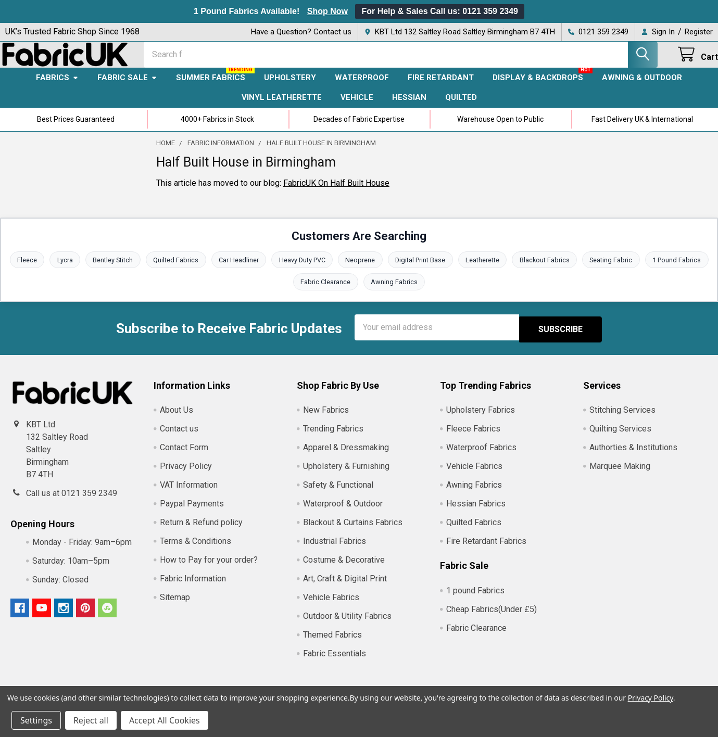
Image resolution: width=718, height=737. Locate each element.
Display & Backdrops (538, 87)
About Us (176, 419)
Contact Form (184, 456)
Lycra (61, 269)
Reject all (90, 720)
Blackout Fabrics (547, 269)
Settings (36, 720)
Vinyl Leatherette (282, 106)
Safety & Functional (338, 494)
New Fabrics (326, 419)
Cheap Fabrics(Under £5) (491, 617)
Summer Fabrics (210, 87)
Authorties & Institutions (633, 456)
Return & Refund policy (201, 531)
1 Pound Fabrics (682, 269)
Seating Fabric (615, 269)
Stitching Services (622, 419)
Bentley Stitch (110, 269)
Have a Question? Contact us (301, 31)
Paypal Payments (192, 512)
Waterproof (362, 87)
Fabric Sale (127, 87)
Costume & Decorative (344, 569)
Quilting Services (620, 437)
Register (699, 31)
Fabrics (57, 87)
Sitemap (175, 606)
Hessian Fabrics (476, 512)
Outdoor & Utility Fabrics (347, 625)
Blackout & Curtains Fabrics (352, 531)
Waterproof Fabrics (481, 456)
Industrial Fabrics (334, 550)
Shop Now (327, 11)
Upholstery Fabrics (480, 419)
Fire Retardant (441, 87)
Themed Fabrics (332, 644)
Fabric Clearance (325, 292)
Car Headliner (237, 269)
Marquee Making (619, 475)
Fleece (22, 269)
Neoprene (360, 269)
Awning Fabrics (394, 292)
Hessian (409, 106)
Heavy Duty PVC (301, 269)
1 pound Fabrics (475, 599)
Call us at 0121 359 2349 (71, 501)
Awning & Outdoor (642, 87)
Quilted (461, 106)
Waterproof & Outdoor (343, 512)
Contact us (179, 437)
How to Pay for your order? (209, 569)
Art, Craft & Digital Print (345, 587)
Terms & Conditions (195, 550)
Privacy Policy (186, 475)
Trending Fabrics (333, 437)
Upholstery (290, 87)
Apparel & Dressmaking (346, 456)
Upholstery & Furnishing (346, 475)
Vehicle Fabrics (331, 606)
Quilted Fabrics (173, 269)
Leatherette (484, 269)
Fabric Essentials (334, 662)
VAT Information (189, 494)
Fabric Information (193, 587)
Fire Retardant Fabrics (486, 550)
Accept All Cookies (164, 720)
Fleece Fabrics (473, 437)
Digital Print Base (421, 269)
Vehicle (357, 106)
